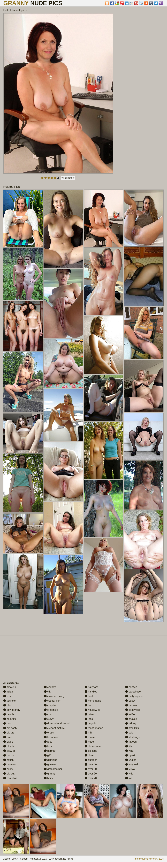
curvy (49, 719)
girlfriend (50, 760)
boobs (8, 755)
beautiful (9, 719)
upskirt (130, 755)
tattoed (131, 741)
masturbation (94, 728)
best (7, 723)
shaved (131, 719)
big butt (9, 773)
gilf (47, 755)
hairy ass (91, 687)
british (8, 760)
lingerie (90, 723)
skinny (130, 723)
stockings (132, 737)
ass (7, 696)
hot (88, 705)
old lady (91, 750)
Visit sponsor (68, 177)
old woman (93, 746)
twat (129, 750)
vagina (130, 760)
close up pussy (54, 696)
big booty (10, 728)
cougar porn (52, 700)
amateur (9, 687)
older (89, 755)
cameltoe (10, 778)
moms (90, 737)
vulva (130, 769)
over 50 (91, 769)
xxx (128, 778)
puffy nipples (134, 696)
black (8, 741)
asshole (9, 700)
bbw (7, 705)
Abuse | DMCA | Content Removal (20, 858)
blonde (9, 746)
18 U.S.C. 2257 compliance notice (55, 858)
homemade (93, 700)
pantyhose (133, 691)
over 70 (91, 778)
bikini (8, 737)
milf (88, 732)
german (50, 750)
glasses (50, 764)
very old (131, 764)
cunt (48, 714)
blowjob (9, 750)
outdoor (91, 760)
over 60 (91, 773)
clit (47, 691)
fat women (51, 737)
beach (8, 714)
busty (8, 769)
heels (89, 696)
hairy (48, 778)
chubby (50, 687)
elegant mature (54, 728)
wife (129, 773)
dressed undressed (57, 723)
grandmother (53, 769)
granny (49, 773)
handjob (91, 691)
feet (48, 741)
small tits (132, 728)
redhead (131, 705)
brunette (9, 764)
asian (8, 691)
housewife (92, 709)
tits (128, 746)
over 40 (91, 764)
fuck (48, 746)
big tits (8, 732)
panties (131, 687)
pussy (130, 700)
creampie (51, 709)
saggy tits (132, 709)
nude (89, 741)
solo (129, 732)
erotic (49, 732)
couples (50, 705)
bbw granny (11, 709)
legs (89, 719)
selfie (130, 714)
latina (89, 714)
